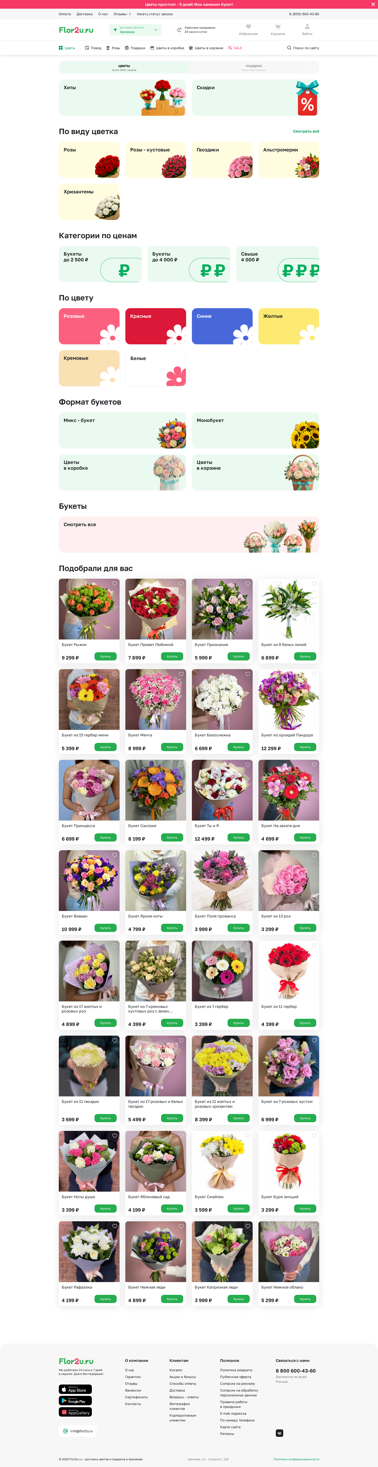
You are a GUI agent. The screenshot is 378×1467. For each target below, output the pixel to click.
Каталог (175, 1370)
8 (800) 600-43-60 (304, 14)
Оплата (65, 14)
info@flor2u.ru (78, 1431)
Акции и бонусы (182, 1377)
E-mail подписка (233, 1413)
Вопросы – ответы (184, 1397)
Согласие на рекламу (237, 1383)
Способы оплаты (182, 1383)
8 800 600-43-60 (296, 1370)
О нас (103, 14)
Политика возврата (236, 1370)
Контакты (133, 1404)
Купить (105, 656)
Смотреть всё (306, 131)
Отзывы (122, 14)
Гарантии (133, 1377)
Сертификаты (136, 1397)
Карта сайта (230, 1427)
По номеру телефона (237, 1420)
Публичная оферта (235, 1377)
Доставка (85, 14)
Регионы (227, 1434)
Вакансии (133, 1390)
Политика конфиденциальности (296, 1459)
